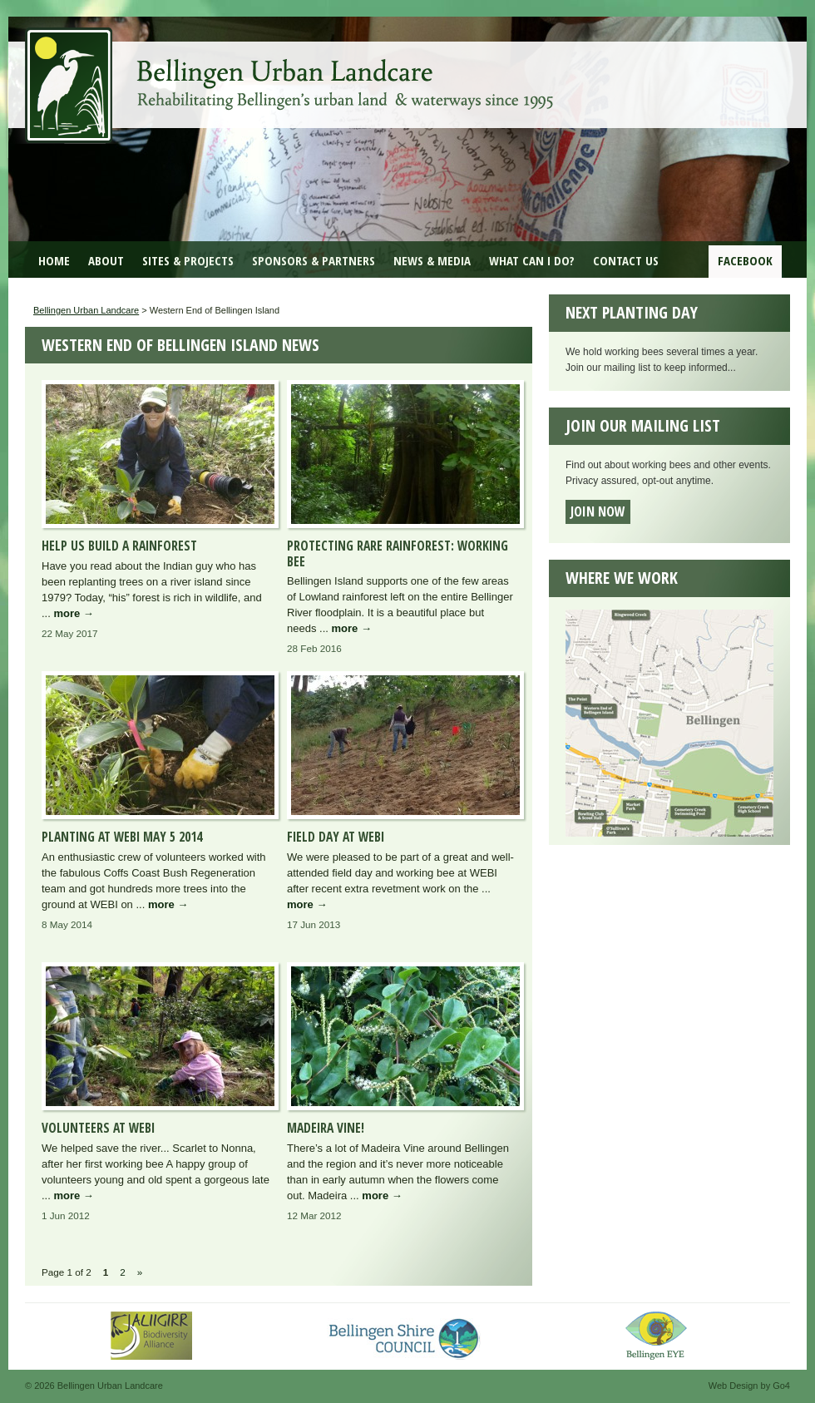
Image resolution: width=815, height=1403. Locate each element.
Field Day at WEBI (335, 836)
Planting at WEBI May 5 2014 (122, 836)
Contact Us (626, 260)
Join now (597, 511)
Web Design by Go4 (749, 1386)
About (106, 260)
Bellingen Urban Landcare (291, 73)
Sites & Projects (188, 260)
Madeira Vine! (325, 1128)
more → (73, 613)
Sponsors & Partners (313, 260)
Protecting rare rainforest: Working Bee (397, 553)
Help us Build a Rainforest (119, 545)
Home (54, 260)
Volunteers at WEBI (98, 1128)
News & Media (432, 260)
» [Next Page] (140, 1272)
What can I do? (532, 260)
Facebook (745, 260)
